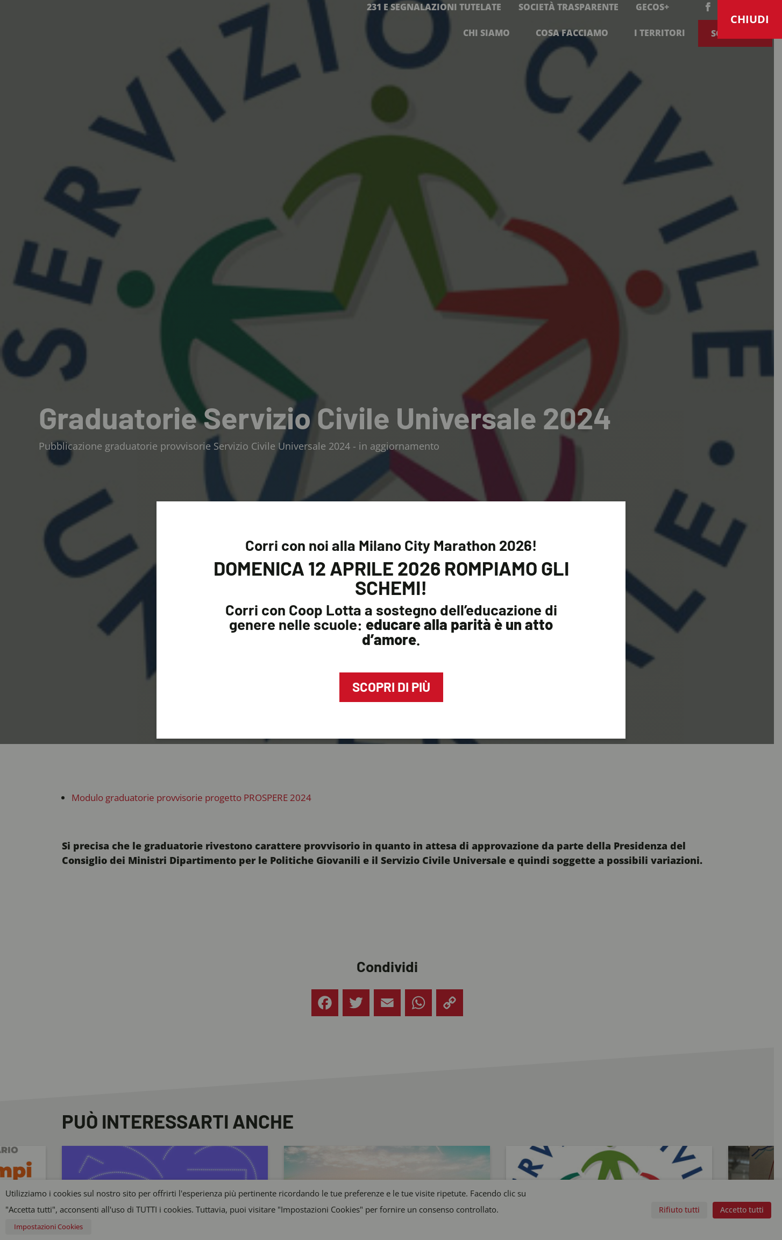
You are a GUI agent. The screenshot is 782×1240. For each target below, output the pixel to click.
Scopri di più (391, 687)
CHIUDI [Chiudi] (749, 19)
